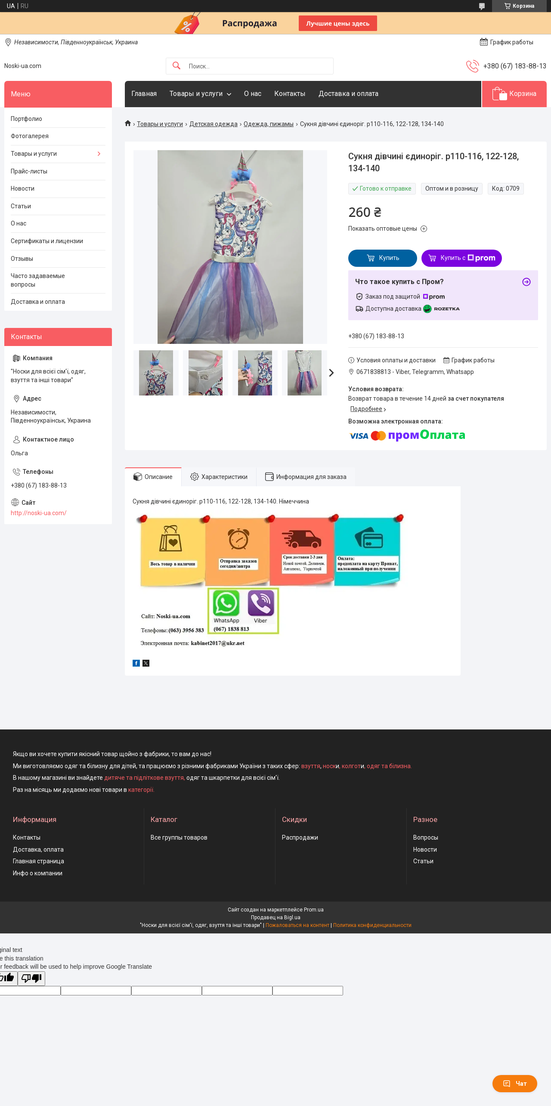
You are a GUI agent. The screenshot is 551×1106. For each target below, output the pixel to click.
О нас (252, 94)
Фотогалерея (30, 136)
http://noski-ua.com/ (39, 513)
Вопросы (425, 837)
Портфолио (26, 118)
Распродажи (300, 837)
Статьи (21, 206)
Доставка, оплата (38, 849)
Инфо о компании (37, 873)
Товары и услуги (196, 94)
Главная (144, 94)
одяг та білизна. (389, 766)
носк (329, 766)
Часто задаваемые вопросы (38, 280)
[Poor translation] (31, 978)
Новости (22, 188)
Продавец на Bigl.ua (275, 917)
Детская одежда (213, 123)
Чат (515, 1083)
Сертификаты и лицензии (47, 241)
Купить (389, 257)
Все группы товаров (179, 837)
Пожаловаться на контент (297, 925)
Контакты (290, 94)
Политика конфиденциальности (372, 925)
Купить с (468, 258)
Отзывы (22, 258)
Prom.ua (314, 910)
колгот (351, 766)
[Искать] (176, 66)
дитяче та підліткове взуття (144, 777)
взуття (310, 766)
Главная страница (38, 861)
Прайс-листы (29, 171)
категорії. (141, 789)
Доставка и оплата (348, 94)
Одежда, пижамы (269, 123)
